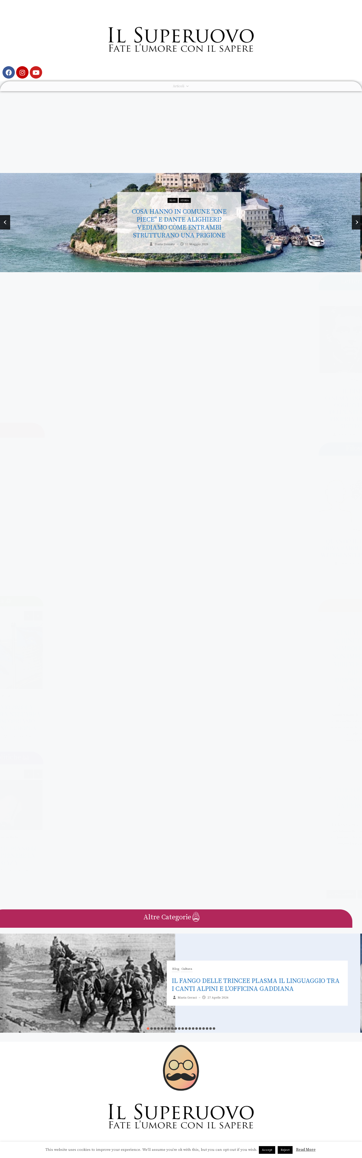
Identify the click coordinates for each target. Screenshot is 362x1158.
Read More (306, 1149)
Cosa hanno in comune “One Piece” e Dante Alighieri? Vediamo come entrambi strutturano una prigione (181, 213)
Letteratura (351, 380)
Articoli (181, 86)
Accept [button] (267, 1150)
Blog (174, 189)
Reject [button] (285, 1150)
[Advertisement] (181, 128)
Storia (186, 189)
